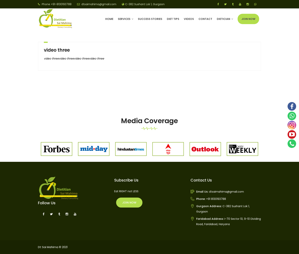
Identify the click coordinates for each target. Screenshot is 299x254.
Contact (205, 19)
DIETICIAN (223, 19)
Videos (189, 19)
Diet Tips (173, 19)
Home (109, 19)
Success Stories (150, 19)
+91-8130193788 (61, 4)
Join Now (248, 19)
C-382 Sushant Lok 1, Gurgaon (145, 4)
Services (124, 19)
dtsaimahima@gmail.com (98, 4)
